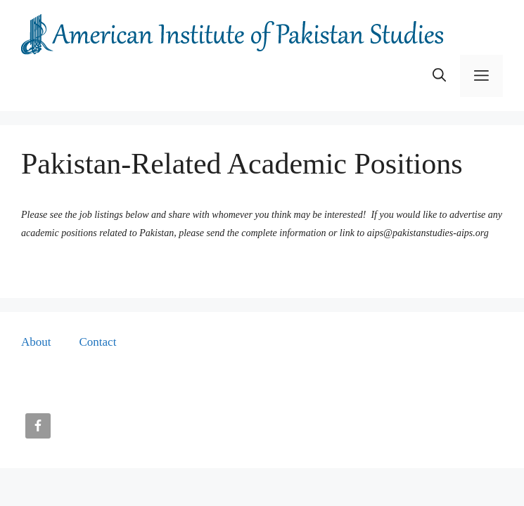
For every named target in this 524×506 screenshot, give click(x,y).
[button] (439, 76)
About (36, 342)
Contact (98, 342)
